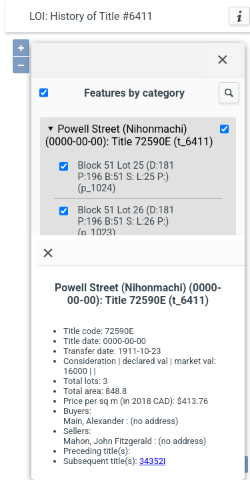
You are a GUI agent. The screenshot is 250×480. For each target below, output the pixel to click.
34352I (152, 461)
